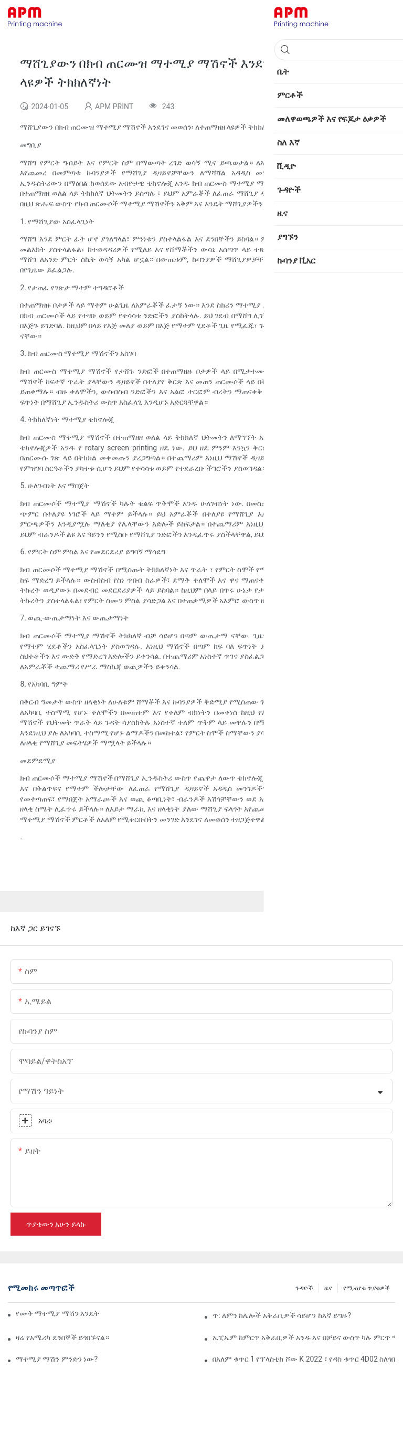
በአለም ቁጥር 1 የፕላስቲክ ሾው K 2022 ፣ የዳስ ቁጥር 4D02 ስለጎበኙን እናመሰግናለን (304, 1359)
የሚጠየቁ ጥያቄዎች (366, 1288)
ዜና (328, 1288)
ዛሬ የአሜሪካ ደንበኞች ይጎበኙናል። (62, 1337)
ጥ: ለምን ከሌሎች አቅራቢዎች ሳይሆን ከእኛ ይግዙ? (282, 1315)
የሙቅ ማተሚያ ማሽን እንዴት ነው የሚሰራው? (57, 1313)
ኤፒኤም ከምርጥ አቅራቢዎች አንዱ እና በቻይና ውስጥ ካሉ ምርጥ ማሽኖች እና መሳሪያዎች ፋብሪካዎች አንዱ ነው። (304, 1337)
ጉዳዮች (304, 1288)
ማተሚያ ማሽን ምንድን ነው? (57, 1359)
